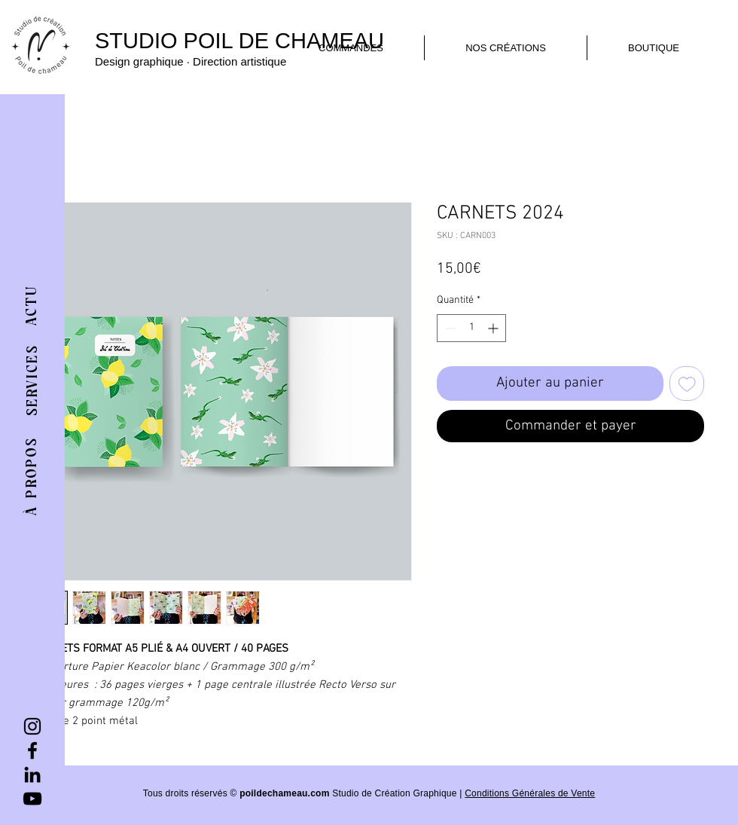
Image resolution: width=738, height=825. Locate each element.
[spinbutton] (471, 328)
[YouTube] (32, 798)
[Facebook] (32, 750)
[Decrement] (448, 328)
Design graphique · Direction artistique (190, 61)
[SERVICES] (33, 380)
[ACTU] (32, 305)
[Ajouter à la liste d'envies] (687, 384)
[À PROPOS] (32, 475)
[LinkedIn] (32, 774)
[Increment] (494, 328)
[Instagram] (32, 726)
